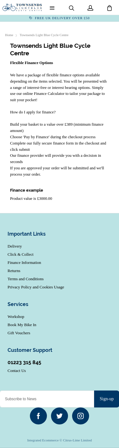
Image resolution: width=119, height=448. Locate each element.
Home (9, 35)
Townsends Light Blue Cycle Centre (44, 35)
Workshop (16, 316)
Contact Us (17, 370)
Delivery (15, 246)
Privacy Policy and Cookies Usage (36, 287)
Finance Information (24, 262)
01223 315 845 (24, 362)
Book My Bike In (22, 324)
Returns (14, 270)
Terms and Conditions (26, 278)
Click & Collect (20, 254)
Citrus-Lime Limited (77, 440)
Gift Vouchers (19, 333)
